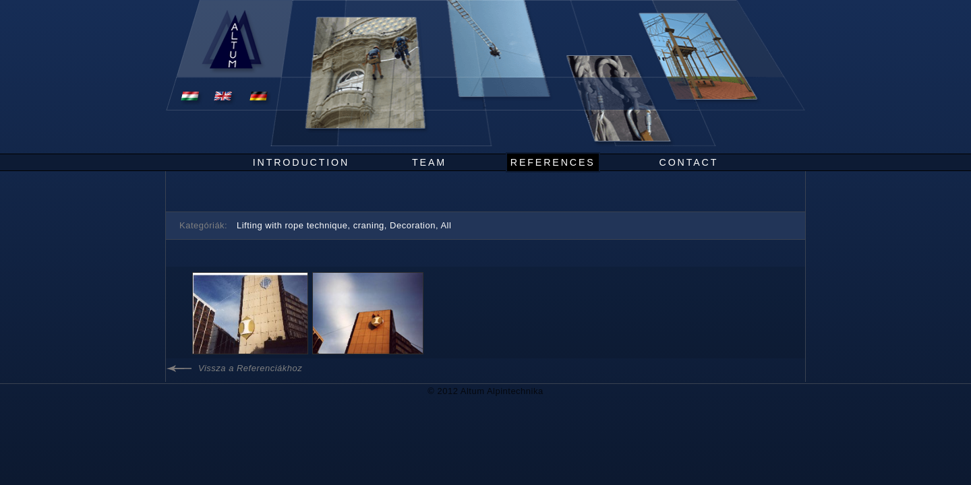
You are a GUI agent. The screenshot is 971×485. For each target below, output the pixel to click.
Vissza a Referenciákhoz (250, 368)
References (552, 162)
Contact (689, 162)
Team (429, 162)
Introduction (301, 162)
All (445, 225)
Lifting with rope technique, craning (310, 225)
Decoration (413, 225)
